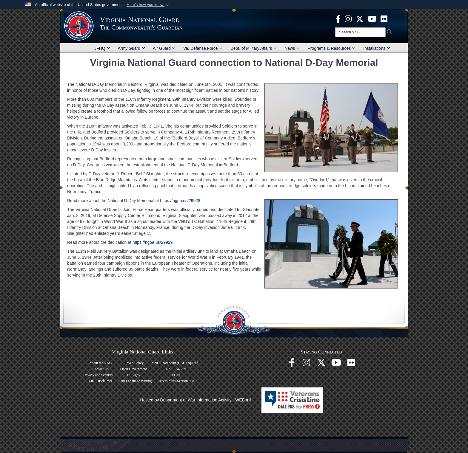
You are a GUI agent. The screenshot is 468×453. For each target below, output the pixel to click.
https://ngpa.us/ (174, 200)
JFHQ (102, 48)
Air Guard (164, 48)
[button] (148, 5)
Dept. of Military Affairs (253, 48)
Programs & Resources (331, 48)
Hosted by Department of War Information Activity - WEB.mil (195, 400)
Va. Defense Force (203, 48)
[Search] (360, 32)
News (292, 48)
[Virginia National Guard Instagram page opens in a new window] (348, 18)
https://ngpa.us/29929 (153, 242)
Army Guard (131, 48)
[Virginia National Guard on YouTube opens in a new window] (372, 18)
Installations (376, 48)
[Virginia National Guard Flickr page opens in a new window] (384, 18)
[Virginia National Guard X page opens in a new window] (360, 18)
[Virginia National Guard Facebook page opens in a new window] (338, 18)
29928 (194, 200)
